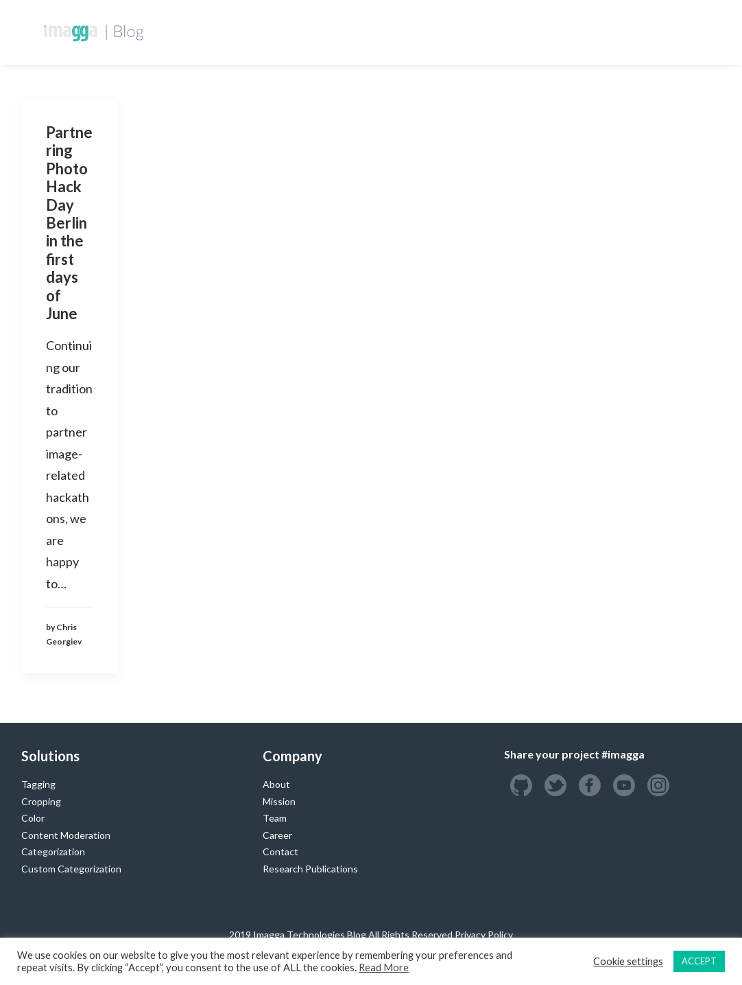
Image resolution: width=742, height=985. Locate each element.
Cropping (41, 801)
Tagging (38, 784)
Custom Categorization (71, 868)
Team (275, 818)
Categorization (53, 851)
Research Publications (310, 868)
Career (277, 835)
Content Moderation (65, 835)
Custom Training (388, 32)
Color (33, 818)
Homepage (219, 32)
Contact (280, 851)
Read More (384, 967)
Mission (279, 801)
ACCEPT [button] (699, 960)
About (276, 784)
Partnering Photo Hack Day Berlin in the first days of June (69, 223)
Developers (295, 32)
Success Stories (493, 32)
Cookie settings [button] (628, 961)
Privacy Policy (484, 934)
